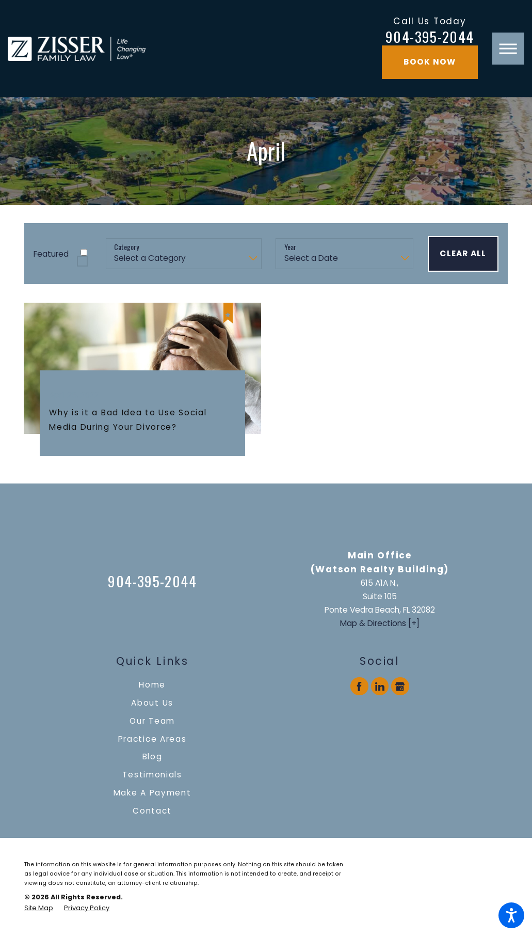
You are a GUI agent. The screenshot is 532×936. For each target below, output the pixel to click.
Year (290, 247)
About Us (152, 702)
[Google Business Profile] (400, 686)
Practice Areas (152, 739)
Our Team (152, 720)
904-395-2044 (429, 36)
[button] (511, 915)
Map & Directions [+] (380, 623)
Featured (51, 253)
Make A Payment (152, 792)
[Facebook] (359, 686)
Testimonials (152, 774)
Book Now (430, 61)
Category (126, 247)
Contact (152, 810)
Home (152, 684)
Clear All (463, 253)
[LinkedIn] (380, 686)
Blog (152, 756)
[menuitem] (152, 685)
